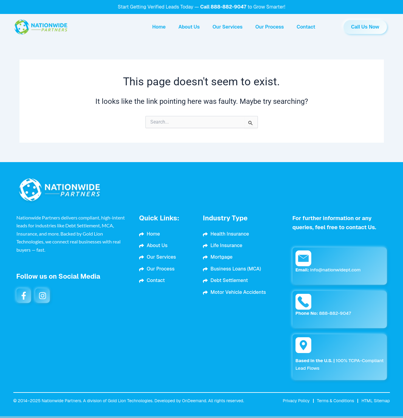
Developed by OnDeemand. (181, 400)
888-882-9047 (228, 7)
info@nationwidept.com (328, 270)
